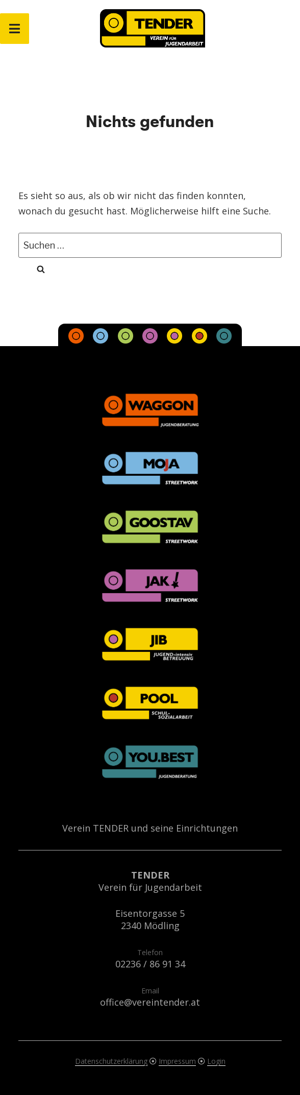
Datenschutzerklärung (111, 1061)
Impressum (177, 1061)
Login (216, 1061)
